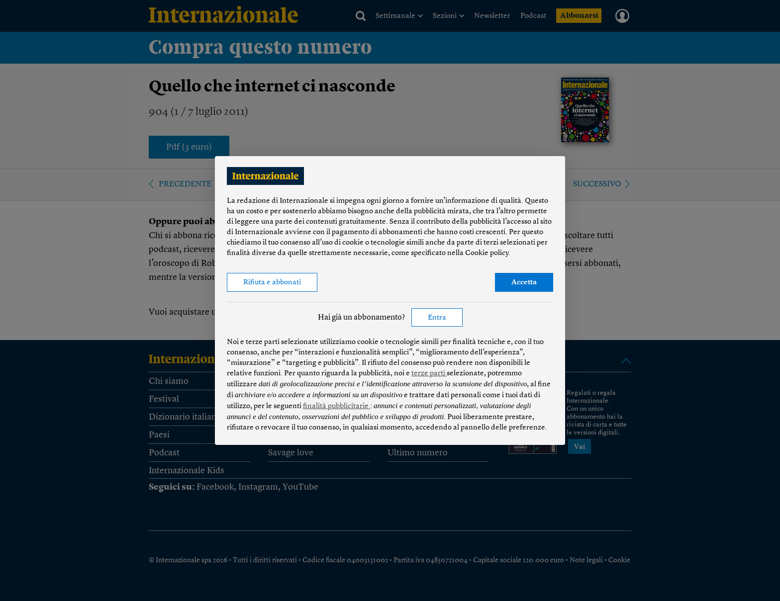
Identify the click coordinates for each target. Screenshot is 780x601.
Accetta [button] (524, 282)
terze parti (429, 373)
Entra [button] (437, 318)
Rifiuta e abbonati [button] (272, 282)
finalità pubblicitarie (336, 406)
